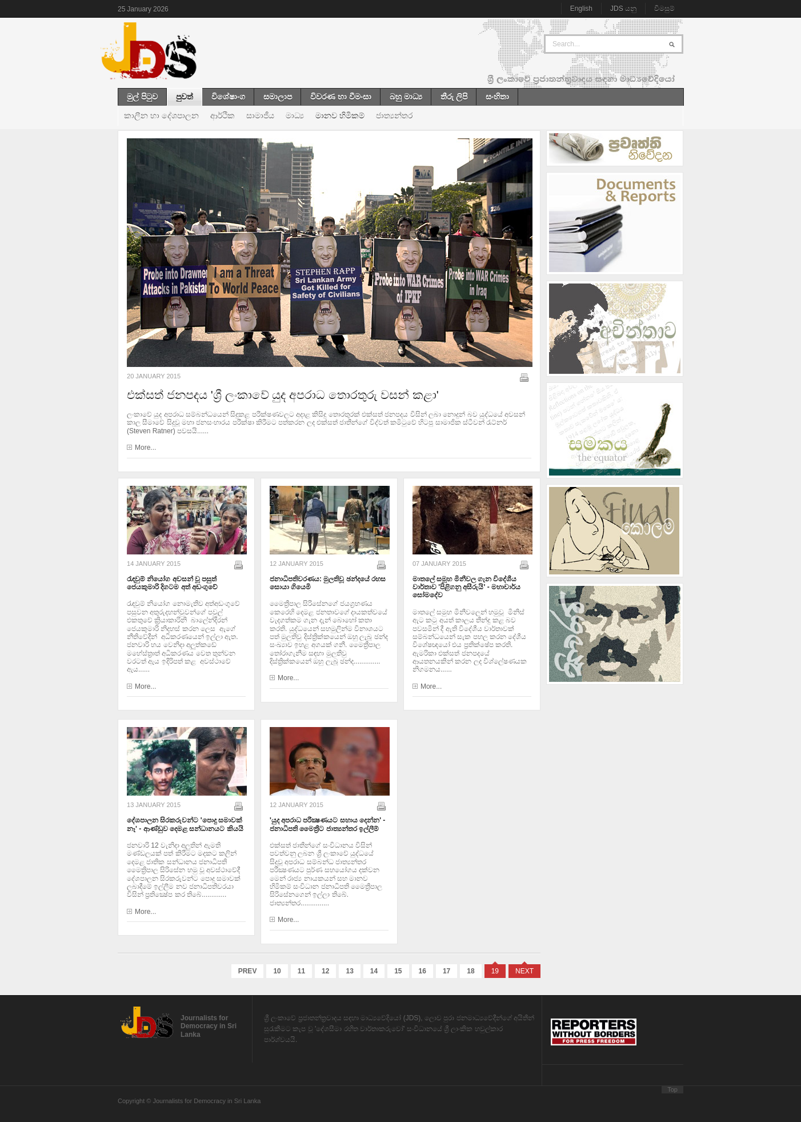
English (581, 9)
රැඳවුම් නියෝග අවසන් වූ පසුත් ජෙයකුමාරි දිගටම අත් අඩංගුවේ (172, 583)
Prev (247, 971)
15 (398, 971)
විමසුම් (664, 9)
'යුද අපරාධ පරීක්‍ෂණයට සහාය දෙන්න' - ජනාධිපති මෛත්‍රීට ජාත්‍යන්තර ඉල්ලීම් (327, 824)
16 (422, 971)
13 (349, 971)
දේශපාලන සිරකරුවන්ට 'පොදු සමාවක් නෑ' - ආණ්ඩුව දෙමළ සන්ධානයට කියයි (185, 824)
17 (446, 971)
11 (301, 971)
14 (374, 971)
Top (672, 1089)
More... (145, 448)
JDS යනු (623, 9)
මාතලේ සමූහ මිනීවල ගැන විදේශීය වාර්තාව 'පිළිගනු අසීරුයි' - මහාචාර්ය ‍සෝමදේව (466, 587)
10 (277, 971)
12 (325, 971)
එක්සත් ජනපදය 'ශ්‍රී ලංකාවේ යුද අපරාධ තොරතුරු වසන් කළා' (283, 394)
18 (470, 971)
